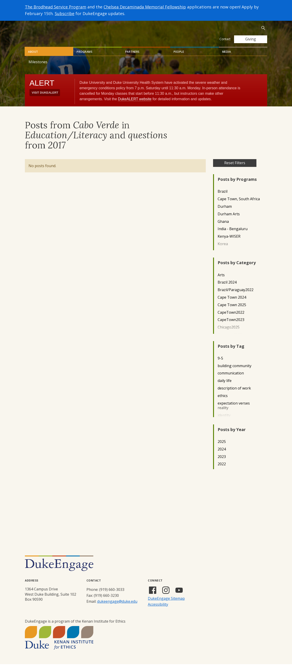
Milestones (38, 68)
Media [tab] (226, 59)
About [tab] (33, 59)
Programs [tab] (84, 59)
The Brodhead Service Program (55, 7)
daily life (225, 387)
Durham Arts (229, 220)
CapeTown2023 (231, 326)
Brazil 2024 (227, 289)
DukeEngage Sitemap (166, 605)
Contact (224, 39)
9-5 (220, 365)
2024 (222, 456)
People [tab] (179, 59)
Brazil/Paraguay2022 (235, 296)
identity (224, 422)
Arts (221, 281)
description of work (234, 395)
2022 (222, 470)
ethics (223, 402)
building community (234, 372)
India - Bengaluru (233, 235)
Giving (250, 39)
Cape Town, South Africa (239, 205)
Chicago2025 (229, 334)
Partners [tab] (132, 59)
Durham (225, 213)
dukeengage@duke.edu (117, 608)
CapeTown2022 (231, 319)
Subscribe (64, 13)
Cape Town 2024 (232, 304)
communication (231, 380)
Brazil (222, 198)
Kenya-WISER (229, 243)
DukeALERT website (134, 106)
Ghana (223, 228)
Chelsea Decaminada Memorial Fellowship (145, 7)
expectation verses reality (234, 412)
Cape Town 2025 (232, 311)
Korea (223, 250)
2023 (222, 463)
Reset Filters (234, 169)
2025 (222, 448)
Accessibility (158, 611)
